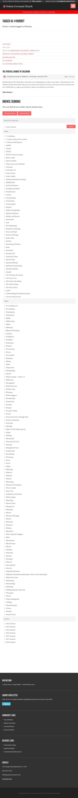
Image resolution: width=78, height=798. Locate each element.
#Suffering (9, 587)
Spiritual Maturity (12, 262)
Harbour (8, 207)
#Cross (8, 352)
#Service (9, 568)
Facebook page (7, 779)
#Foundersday (10, 398)
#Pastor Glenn (10, 503)
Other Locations (37, 1)
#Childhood (10, 337)
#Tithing (9, 602)
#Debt (8, 364)
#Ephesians (10, 380)
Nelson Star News (9, 723)
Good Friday (10, 201)
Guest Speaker (11, 204)
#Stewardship (10, 584)
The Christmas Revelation (14, 275)
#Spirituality (10, 580)
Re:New (8, 241)
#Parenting (9, 500)
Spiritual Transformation (14, 266)
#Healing (9, 426)
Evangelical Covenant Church (66, 1)
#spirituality (6, 54)
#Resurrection (10, 543)
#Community (10, 349)
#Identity (9, 435)
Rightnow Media (9, 748)
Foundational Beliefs (13, 188)
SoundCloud (24, 113)
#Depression (10, 367)
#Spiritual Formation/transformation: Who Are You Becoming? (26, 574)
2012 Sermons (10, 636)
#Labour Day (10, 451)
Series (6, 131)
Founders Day (10, 192)
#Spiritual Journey (12, 577)
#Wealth (8, 611)
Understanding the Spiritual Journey (22, 51)
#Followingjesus (11, 395)
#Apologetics (10, 312)
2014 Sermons (10, 630)
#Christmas (10, 343)
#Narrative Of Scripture (14, 485)
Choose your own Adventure (15, 164)
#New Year (9, 491)
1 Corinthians (10, 136)
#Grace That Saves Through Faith (17, 417)
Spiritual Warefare (12, 269)
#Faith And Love (11, 386)
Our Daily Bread (9, 726)
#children (23, 54)
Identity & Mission (12, 213)
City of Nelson (8, 720)
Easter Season (10, 173)
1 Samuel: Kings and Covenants (16, 139)
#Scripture (9, 559)
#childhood (15, 54)
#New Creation (11, 488)
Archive (6, 619)
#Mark (8, 466)
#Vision (8, 608)
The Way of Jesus (12, 287)
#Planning (9, 509)
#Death (8, 361)
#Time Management (12, 599)
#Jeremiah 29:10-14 (12, 441)
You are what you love (13, 297)
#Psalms (8, 528)
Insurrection (10, 219)
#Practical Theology (12, 516)
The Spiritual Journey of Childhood (16, 71)
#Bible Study (10, 321)
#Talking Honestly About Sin (15, 590)
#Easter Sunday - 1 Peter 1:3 (15, 377)
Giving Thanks (11, 198)
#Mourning (9, 482)
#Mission (9, 475)
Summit (8, 272)
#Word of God (10, 614)
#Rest (8, 537)
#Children (9, 340)
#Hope (8, 432)
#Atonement (10, 315)
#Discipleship (10, 371)
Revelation (9, 250)
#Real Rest (9, 531)
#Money (8, 479)
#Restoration (10, 540)
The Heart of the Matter (14, 281)
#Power (8, 512)
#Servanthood (10, 565)
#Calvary (9, 333)
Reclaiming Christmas (13, 244)
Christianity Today (10, 745)
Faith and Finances (12, 185)
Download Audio (8, 57)
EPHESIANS (10, 182)
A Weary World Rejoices (14, 142)
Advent (8, 148)
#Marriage (9, 469)
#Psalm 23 (9, 525)
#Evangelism (10, 383)
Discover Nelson (9, 730)
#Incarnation (10, 438)
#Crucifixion (10, 355)
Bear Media (56, 793)
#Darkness (9, 358)
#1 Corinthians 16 (12, 306)
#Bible (8, 318)
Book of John (10, 158)
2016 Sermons (10, 624)
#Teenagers (10, 593)
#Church (9, 346)
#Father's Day (10, 389)
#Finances (9, 392)
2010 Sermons (10, 642)
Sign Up (6, 704)
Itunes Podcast (10, 113)
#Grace (8, 414)
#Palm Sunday (11, 497)
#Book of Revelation (13, 330)
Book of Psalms (11, 161)
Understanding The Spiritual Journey (18, 293)
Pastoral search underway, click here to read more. (39, 12)
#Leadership (10, 454)
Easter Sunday (10, 176)
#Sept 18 (9, 562)
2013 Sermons (10, 633)
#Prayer (8, 519)
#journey (30, 54)
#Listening (9, 457)
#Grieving (9, 423)
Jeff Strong (6, 44)
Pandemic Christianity (13, 229)
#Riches (8, 546)
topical (8, 290)
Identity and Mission (13, 216)
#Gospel (8, 408)
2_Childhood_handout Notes (12, 64)
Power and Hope (11, 232)
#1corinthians (10, 309)
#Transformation (11, 605)
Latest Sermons (11, 127)
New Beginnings (11, 226)
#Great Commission (12, 420)
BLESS (8, 151)
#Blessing (9, 327)
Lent (7, 222)
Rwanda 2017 (10, 253)
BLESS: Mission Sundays (14, 154)
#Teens (8, 596)
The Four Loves (11, 278)
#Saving (8, 556)
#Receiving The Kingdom (14, 534)
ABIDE (8, 145)
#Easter (8, 374)
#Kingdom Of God (12, 448)
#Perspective (10, 506)
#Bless (8, 324)
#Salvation (9, 553)
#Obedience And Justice (14, 494)
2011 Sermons (10, 639)
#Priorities (9, 522)
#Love (8, 463)
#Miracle (9, 472)
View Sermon (7, 92)
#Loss (8, 460)
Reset (8, 247)
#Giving (8, 404)
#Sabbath (9, 550)
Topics (6, 301)
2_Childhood (7, 60)
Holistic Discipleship (13, 210)
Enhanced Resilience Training (16, 179)
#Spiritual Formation (13, 571)
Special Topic (10, 259)
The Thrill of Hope (12, 284)
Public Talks (10, 238)
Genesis (8, 195)
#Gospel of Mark (11, 411)
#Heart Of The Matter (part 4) (15, 429)
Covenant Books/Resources (13, 752)
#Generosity (10, 401)
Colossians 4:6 (11, 170)
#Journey (9, 445)
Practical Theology (12, 235)
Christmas (9, 167)
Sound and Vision (12, 256)
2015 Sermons (10, 627)
